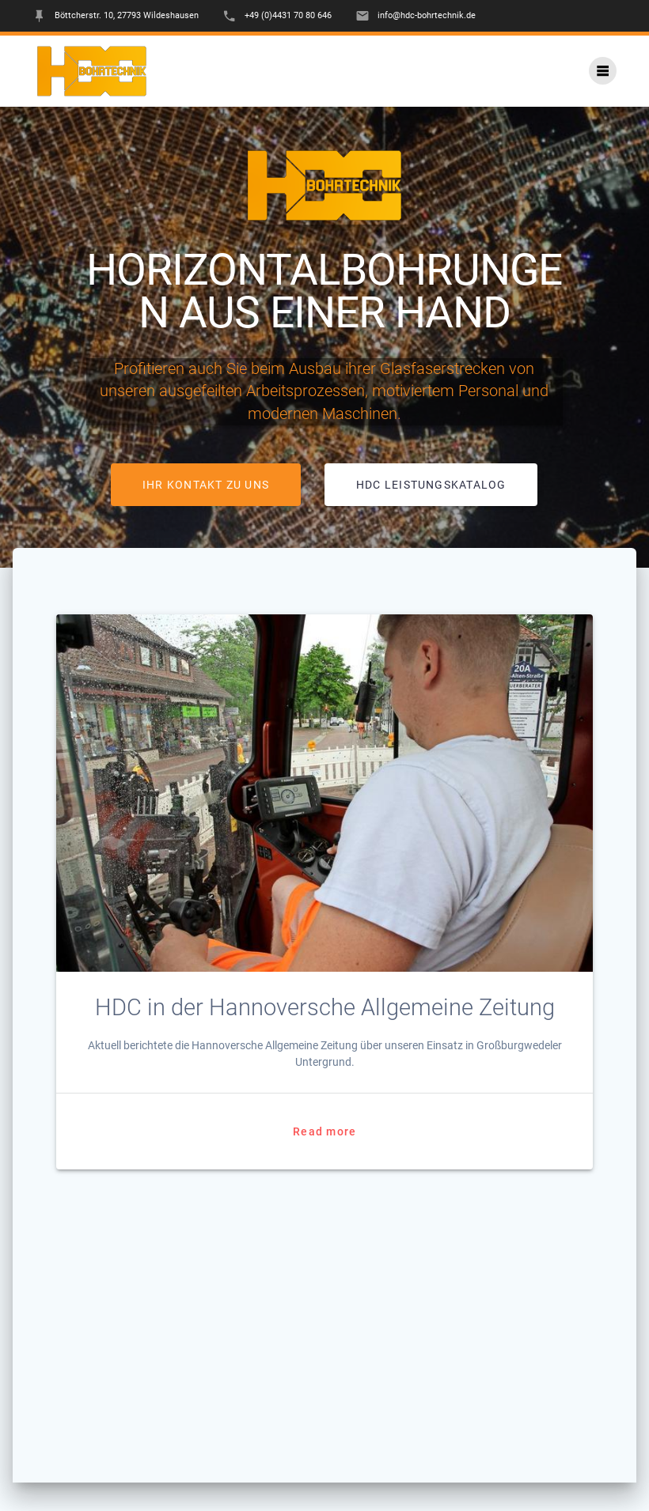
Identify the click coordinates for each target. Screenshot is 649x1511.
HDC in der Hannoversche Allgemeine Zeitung (325, 1007)
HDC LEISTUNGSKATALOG (431, 484)
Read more (324, 1131)
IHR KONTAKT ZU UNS (205, 484)
